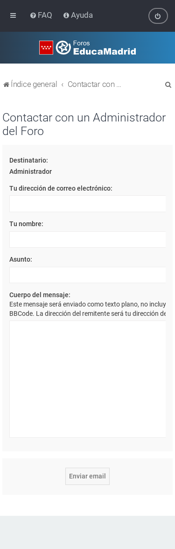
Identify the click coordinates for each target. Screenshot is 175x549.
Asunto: (20, 259)
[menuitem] (41, 15)
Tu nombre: (26, 224)
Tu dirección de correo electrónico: (60, 188)
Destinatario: (28, 160)
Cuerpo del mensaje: (39, 295)
